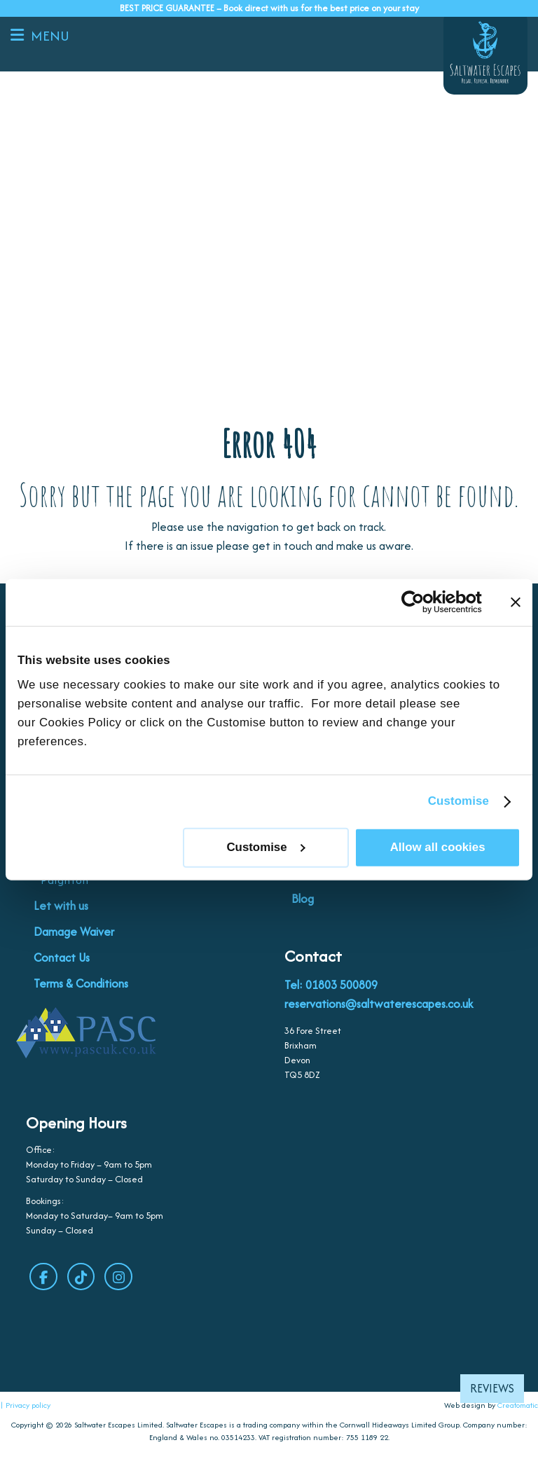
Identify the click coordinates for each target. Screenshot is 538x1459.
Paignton (65, 880)
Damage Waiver (74, 932)
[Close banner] (515, 602)
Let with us (61, 906)
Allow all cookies (437, 847)
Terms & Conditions (81, 984)
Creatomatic (517, 1406)
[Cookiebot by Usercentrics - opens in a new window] (420, 602)
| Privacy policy (25, 1406)
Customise (458, 801)
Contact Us (62, 958)
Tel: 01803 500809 (331, 985)
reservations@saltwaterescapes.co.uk (378, 1004)
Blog (302, 899)
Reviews (492, 1388)
